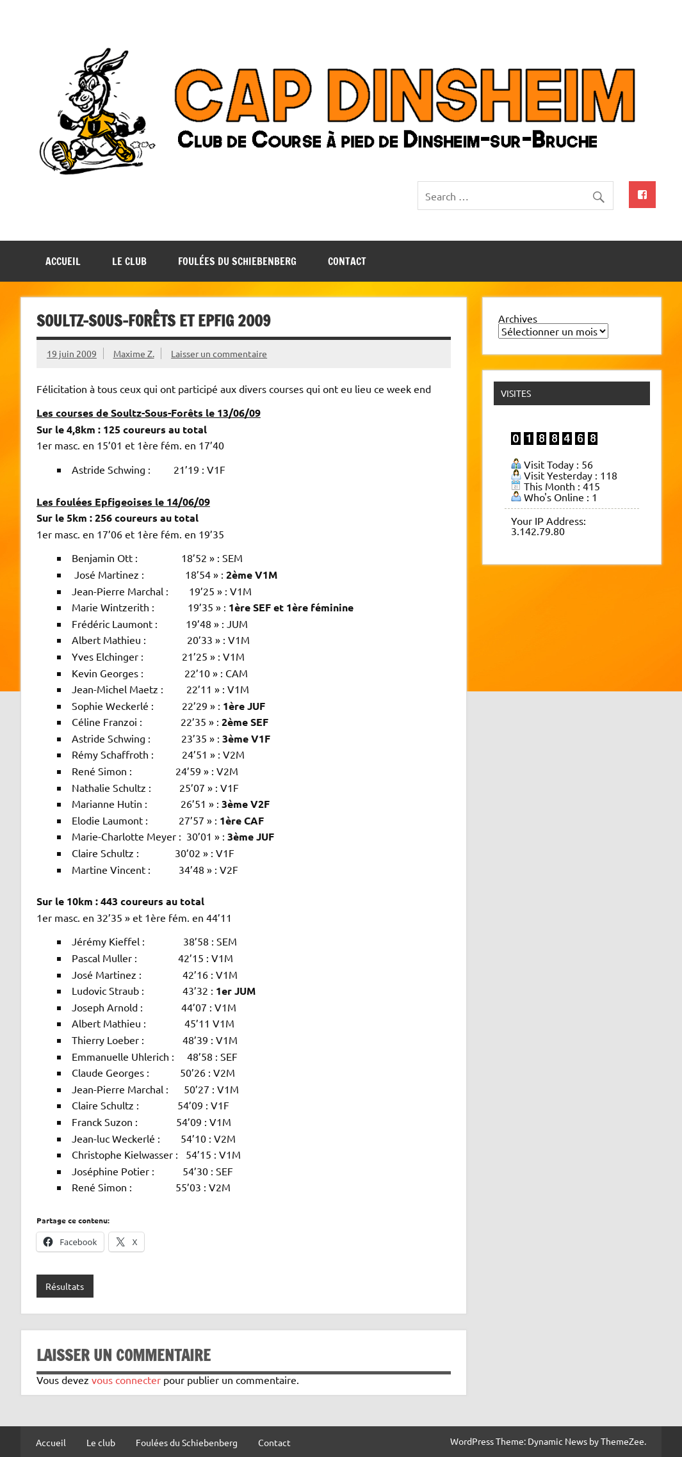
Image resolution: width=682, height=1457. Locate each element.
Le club (129, 261)
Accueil (63, 261)
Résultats (64, 1286)
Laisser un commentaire (219, 353)
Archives (517, 318)
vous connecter (126, 1379)
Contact (347, 261)
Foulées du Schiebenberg (237, 261)
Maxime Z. (133, 353)
